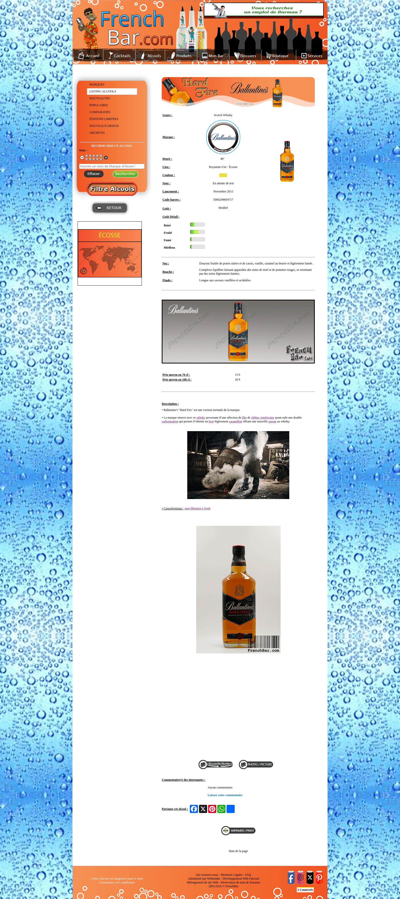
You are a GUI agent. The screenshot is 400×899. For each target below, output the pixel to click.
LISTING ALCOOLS (103, 91)
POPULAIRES (99, 105)
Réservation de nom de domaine (240, 882)
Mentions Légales (232, 875)
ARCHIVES (97, 133)
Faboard (254, 878)
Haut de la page (238, 851)
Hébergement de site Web (202, 882)
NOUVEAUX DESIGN (104, 126)
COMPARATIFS (100, 112)
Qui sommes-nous (207, 875)
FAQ (248, 875)
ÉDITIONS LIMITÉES (104, 119)
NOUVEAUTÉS (100, 98)
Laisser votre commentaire (225, 795)
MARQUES (97, 84)
